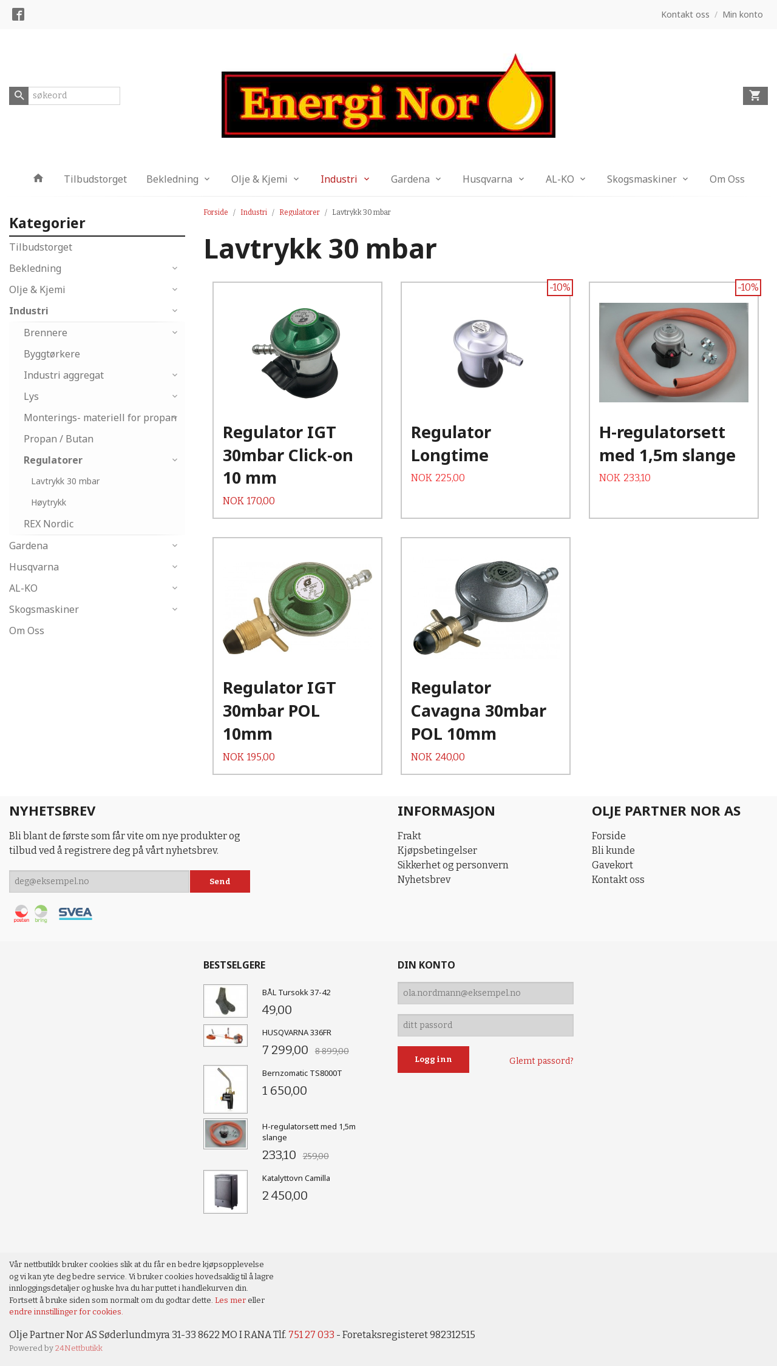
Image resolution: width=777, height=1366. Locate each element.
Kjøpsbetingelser (437, 850)
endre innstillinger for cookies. (66, 1311)
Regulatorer (53, 460)
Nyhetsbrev (424, 879)
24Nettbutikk (79, 1348)
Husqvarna (487, 179)
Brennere (45, 332)
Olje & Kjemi (259, 179)
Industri (339, 179)
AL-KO (560, 179)
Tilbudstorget (95, 179)
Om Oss (727, 179)
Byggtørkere (52, 353)
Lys (31, 396)
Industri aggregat (64, 375)
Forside (215, 212)
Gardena (410, 179)
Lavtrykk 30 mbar (65, 481)
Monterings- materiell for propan (100, 417)
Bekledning (172, 179)
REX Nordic (48, 523)
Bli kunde (613, 850)
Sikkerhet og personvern (453, 865)
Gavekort (612, 865)
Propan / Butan (58, 438)
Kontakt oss (618, 879)
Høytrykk (48, 502)
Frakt (409, 836)
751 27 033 (311, 1335)
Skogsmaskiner (642, 179)
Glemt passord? (541, 1061)
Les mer (231, 1300)
